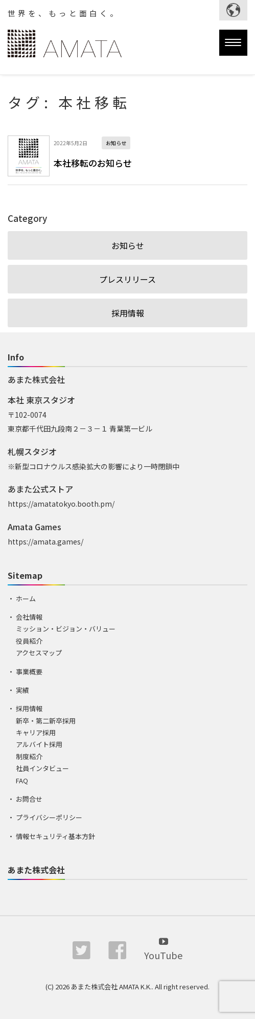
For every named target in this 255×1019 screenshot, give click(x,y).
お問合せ (29, 799)
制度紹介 (29, 756)
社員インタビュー (42, 768)
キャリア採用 (36, 732)
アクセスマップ (39, 653)
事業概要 (29, 671)
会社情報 (29, 617)
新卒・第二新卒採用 (46, 721)
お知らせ (127, 245)
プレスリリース (127, 279)
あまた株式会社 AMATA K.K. (111, 986)
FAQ (22, 780)
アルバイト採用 (39, 744)
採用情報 (127, 313)
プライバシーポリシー (49, 817)
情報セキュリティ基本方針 (55, 836)
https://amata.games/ (45, 541)
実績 (22, 690)
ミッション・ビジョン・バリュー (65, 628)
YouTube (163, 948)
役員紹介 (29, 641)
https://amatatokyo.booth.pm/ (61, 504)
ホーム (26, 598)
